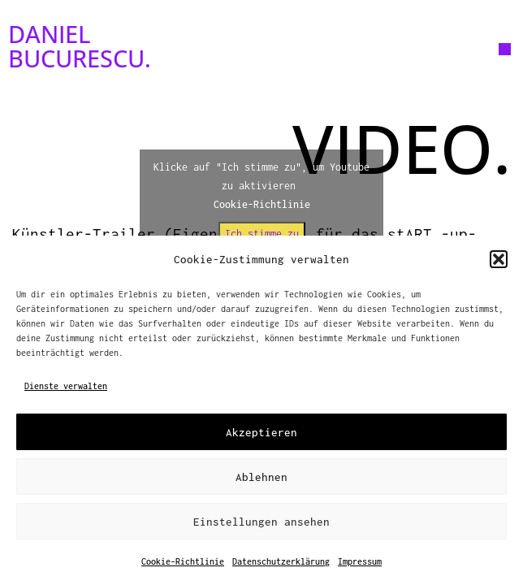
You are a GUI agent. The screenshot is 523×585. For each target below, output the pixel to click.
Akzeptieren (261, 432)
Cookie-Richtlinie (182, 561)
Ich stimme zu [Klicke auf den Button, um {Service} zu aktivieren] (262, 234)
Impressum (360, 561)
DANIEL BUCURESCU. (79, 46)
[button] (499, 259)
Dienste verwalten (65, 386)
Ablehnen (261, 476)
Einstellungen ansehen (261, 521)
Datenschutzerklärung (281, 561)
